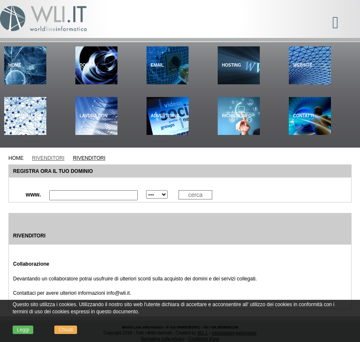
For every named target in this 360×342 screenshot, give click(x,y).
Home (14, 65)
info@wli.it (118, 293)
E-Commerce (22, 115)
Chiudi (66, 330)
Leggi (23, 330)
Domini (87, 65)
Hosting (231, 65)
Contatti (303, 115)
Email (157, 65)
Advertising (165, 115)
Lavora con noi (93, 134)
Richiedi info (237, 115)
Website (302, 65)
